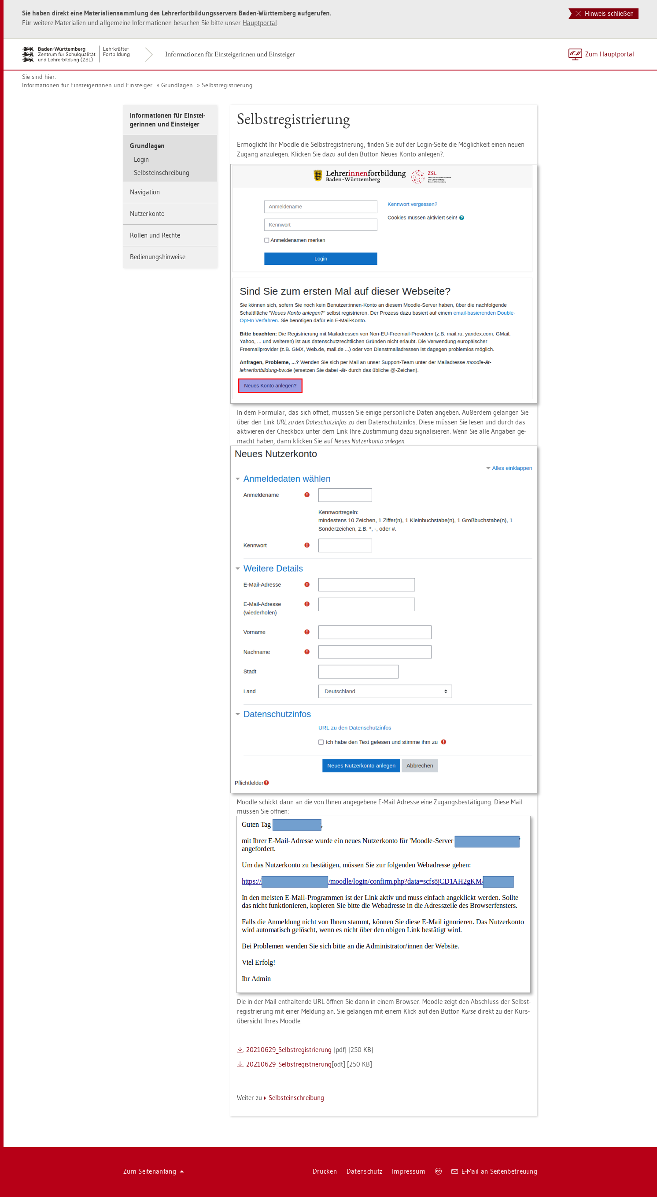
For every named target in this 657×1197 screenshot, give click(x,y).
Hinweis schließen (605, 13)
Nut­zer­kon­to (147, 213)
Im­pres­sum (408, 1171)
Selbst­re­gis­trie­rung (227, 85)
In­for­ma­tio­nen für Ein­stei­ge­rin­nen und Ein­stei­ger (230, 54)
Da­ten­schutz (364, 1171)
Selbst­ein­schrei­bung (161, 172)
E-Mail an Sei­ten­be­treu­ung (494, 1171)
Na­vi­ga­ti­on (145, 192)
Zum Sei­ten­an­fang (153, 1171)
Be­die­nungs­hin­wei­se (157, 257)
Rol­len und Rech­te (155, 235)
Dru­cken (325, 1171)
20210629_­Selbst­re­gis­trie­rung (289, 1049)
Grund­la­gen (177, 85)
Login (141, 159)
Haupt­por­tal (260, 23)
